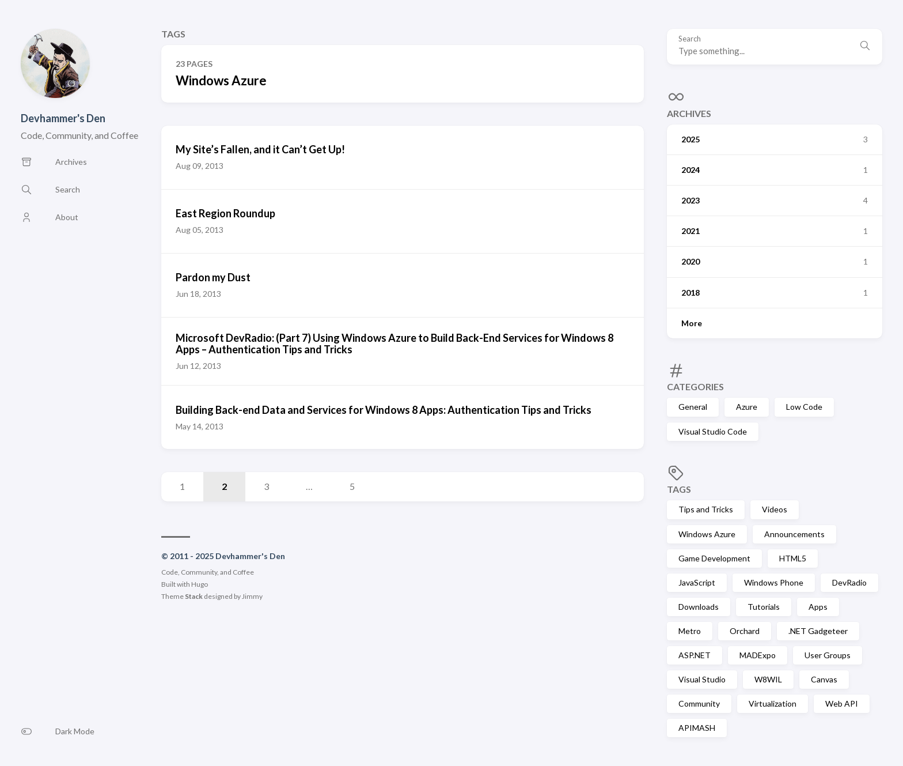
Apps (818, 607)
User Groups (828, 655)
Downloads (698, 607)
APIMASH (696, 728)
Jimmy (252, 596)
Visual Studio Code (712, 431)
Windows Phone (773, 582)
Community (699, 703)
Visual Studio (702, 679)
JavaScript (696, 582)
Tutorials (764, 607)
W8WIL (768, 679)
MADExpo (757, 655)
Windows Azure (706, 534)
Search (689, 39)
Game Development (714, 558)
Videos (774, 509)
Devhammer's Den (63, 118)
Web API (841, 703)
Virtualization (772, 703)
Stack (194, 596)
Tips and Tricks (705, 509)
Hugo (199, 584)
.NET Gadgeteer (818, 631)
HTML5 (792, 558)
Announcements (794, 534)
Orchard (745, 631)
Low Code (804, 407)
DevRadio (849, 582)
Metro (689, 631)
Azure (746, 407)
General (692, 407)
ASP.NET (694, 655)
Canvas (824, 679)
